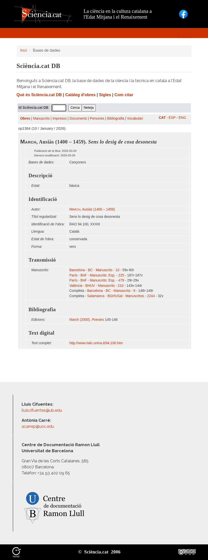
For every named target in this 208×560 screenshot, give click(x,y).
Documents (78, 118)
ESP (172, 118)
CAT (162, 118)
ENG (182, 118)
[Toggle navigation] (185, 33)
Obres (25, 118)
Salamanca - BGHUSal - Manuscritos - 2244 (121, 296)
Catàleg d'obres (80, 95)
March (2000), (86, 320)
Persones (97, 118)
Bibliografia (115, 118)
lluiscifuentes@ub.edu (42, 410)
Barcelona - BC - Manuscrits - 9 (111, 291)
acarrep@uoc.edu (38, 426)
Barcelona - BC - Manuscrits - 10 (94, 270)
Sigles (105, 95)
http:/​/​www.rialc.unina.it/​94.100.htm (96, 343)
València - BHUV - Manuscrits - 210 (96, 286)
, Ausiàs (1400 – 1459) (92, 209)
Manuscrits (41, 118)
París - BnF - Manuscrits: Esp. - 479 (96, 280)
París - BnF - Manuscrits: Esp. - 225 (96, 275)
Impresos (60, 118)
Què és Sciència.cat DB (39, 95)
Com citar (123, 95)
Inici (23, 50)
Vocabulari (135, 118)
